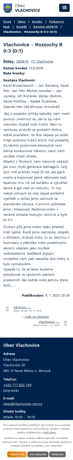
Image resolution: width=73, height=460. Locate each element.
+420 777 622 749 (17, 385)
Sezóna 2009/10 (45, 27)
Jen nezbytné (38, 454)
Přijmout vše (17, 454)
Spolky (37, 21)
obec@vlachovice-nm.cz (22, 404)
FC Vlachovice (42, 61)
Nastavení (57, 454)
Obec (22, 21)
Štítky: (9, 61)
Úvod (7, 21)
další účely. (49, 432)
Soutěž (21, 27)
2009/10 (22, 61)
